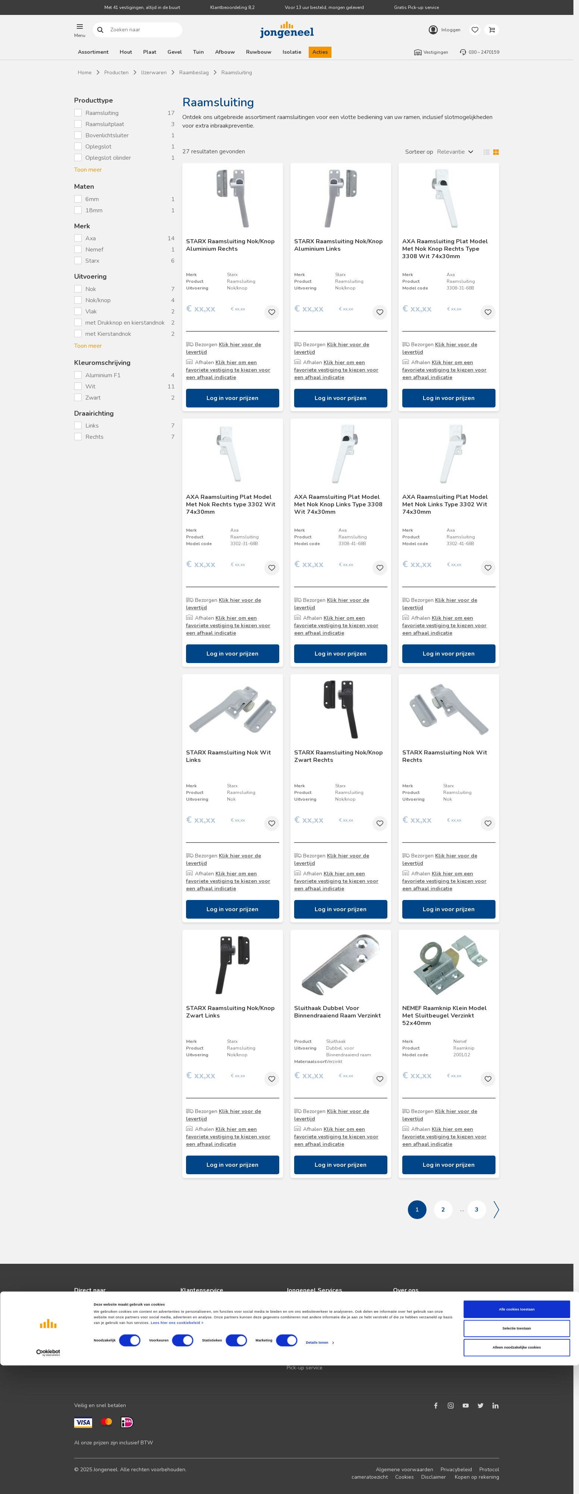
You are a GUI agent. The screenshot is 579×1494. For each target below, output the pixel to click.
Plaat (149, 52)
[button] (79, 30)
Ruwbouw (258, 52)
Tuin (198, 52)
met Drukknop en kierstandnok (125, 322)
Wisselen (489, 151)
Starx (93, 261)
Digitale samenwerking (314, 1331)
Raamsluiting (102, 113)
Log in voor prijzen (232, 398)
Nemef (95, 249)
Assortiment (93, 52)
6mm (92, 199)
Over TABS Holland (416, 1355)
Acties (320, 52)
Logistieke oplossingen (314, 1308)
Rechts (95, 437)
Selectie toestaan (517, 1457)
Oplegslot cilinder (108, 158)
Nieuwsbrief (88, 1319)
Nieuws (402, 1308)
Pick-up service (304, 1367)
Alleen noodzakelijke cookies (517, 1476)
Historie (402, 1331)
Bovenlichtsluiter (107, 135)
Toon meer (88, 170)
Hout (126, 52)
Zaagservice (301, 1355)
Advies (82, 1343)
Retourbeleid (195, 1343)
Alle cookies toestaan (517, 1438)
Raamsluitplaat (104, 124)
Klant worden (90, 1308)
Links (92, 425)
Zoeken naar (100, 30)
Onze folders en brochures (106, 1355)
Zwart (93, 397)
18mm (94, 210)
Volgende (496, 1209)
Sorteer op (419, 152)
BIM (291, 1343)
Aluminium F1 (103, 375)
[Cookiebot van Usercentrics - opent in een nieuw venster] (48, 1481)
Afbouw (225, 52)
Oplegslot (98, 146)
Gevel (174, 52)
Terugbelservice (199, 1319)
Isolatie (292, 52)
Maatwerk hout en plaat (315, 1319)
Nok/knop (98, 300)
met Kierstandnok (108, 334)
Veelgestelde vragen (205, 1331)
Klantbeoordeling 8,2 (232, 7)
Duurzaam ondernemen (420, 1319)
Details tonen (317, 1471)
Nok (90, 289)
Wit (91, 386)
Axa (91, 238)
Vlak (91, 311)
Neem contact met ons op (211, 1308)
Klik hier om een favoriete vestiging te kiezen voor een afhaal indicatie (228, 370)
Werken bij (405, 1343)
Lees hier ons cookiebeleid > (177, 1452)
